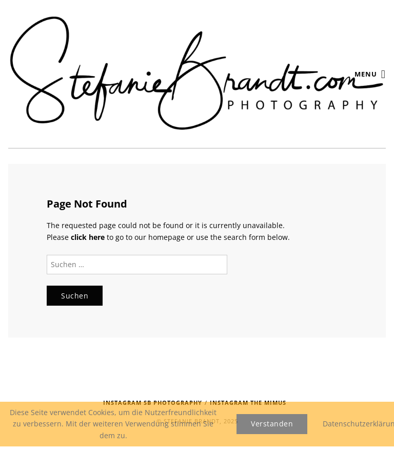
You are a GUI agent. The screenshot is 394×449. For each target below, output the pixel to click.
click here (88, 237)
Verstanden (272, 423)
